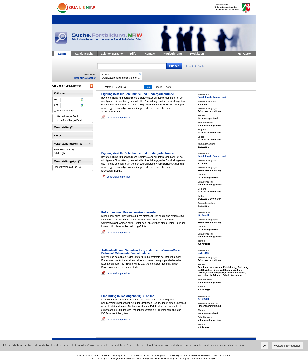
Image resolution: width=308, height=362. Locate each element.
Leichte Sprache (112, 53)
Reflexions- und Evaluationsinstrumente (128, 212)
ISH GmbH (203, 215)
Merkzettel (244, 53)
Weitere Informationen (287, 346)
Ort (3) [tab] (72, 135)
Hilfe (133, 53)
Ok (264, 346)
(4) (64, 149)
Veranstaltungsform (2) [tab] (72, 143)
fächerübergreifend (67, 116)
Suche (62, 53)
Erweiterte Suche (196, 66)
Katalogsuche (84, 53)
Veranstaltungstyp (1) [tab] (72, 161)
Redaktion (197, 53)
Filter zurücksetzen (85, 77)
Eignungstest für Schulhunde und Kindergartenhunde (137, 94)
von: (56, 99)
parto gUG (203, 253)
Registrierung (172, 53)
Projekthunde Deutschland (212, 97)
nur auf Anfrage (65, 110)
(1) (59, 153)
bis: (56, 105)
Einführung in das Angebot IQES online (128, 296)
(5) (67, 167)
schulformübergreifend (69, 120)
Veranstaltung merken (119, 117)
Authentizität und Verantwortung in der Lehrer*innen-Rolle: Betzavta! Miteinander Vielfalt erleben (141, 252)
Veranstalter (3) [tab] (72, 127)
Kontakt (150, 53)
